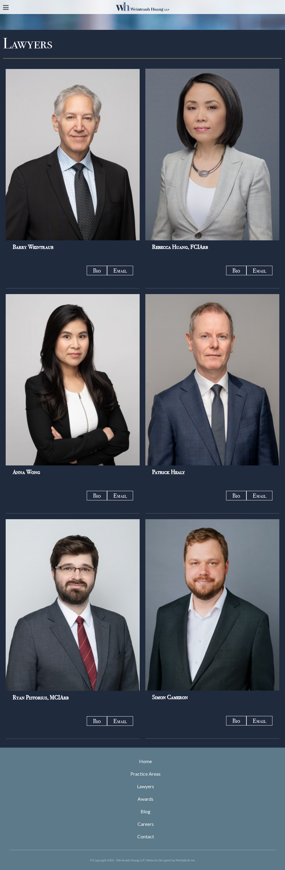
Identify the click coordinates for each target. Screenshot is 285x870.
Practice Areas (145, 774)
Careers (146, 824)
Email (120, 270)
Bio (97, 270)
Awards (145, 799)
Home (145, 761)
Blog (145, 811)
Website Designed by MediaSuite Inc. (171, 860)
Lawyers (145, 786)
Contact (145, 836)
